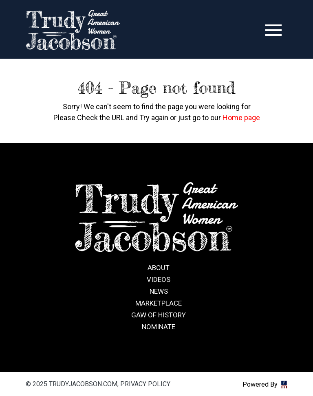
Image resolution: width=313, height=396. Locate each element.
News (159, 291)
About (159, 268)
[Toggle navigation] (273, 30)
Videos (158, 279)
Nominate (158, 327)
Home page (241, 117)
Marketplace (158, 303)
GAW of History (158, 315)
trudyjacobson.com (73, 30)
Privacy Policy (145, 384)
